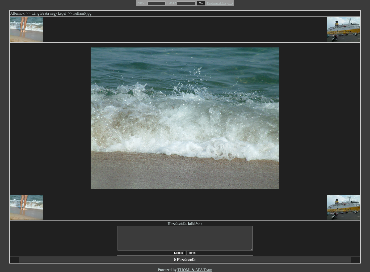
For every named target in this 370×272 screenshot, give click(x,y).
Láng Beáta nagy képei (49, 13)
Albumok (17, 13)
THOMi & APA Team (194, 270)
